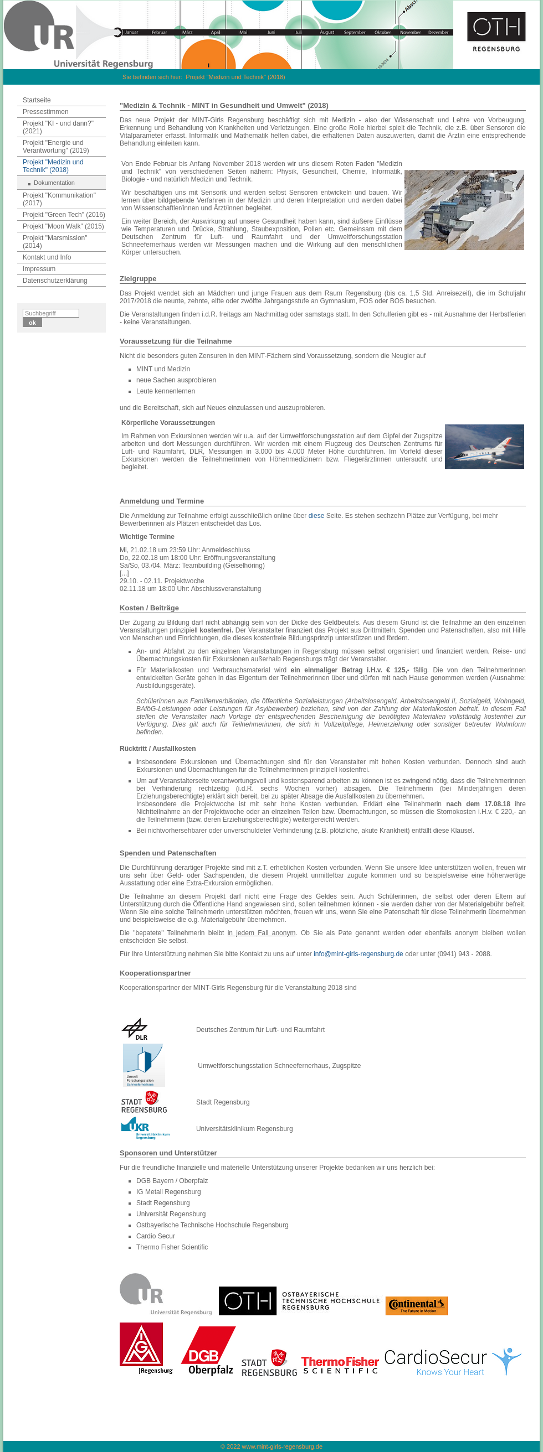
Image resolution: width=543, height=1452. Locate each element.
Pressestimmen (46, 112)
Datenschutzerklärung (55, 280)
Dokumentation (54, 182)
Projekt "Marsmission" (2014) (55, 242)
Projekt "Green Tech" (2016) (64, 215)
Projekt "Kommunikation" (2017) (59, 199)
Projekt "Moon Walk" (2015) (63, 226)
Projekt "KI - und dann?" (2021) (58, 127)
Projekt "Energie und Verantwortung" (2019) (56, 146)
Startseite (37, 100)
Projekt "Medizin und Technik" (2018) (235, 77)
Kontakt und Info (47, 257)
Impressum (39, 269)
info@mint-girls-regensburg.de (358, 954)
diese (317, 516)
